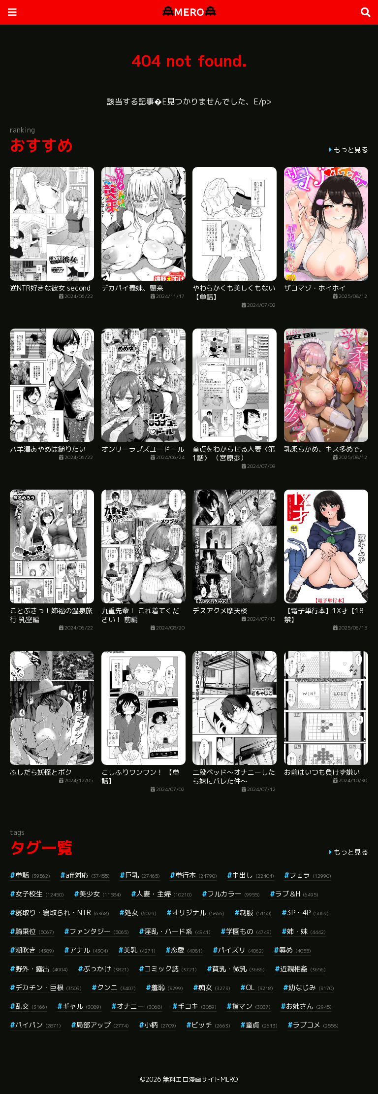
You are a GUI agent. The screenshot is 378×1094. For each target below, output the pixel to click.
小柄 (160, 1024)
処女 (141, 912)
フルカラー (233, 893)
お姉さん (309, 1006)
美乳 (140, 950)
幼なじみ (311, 987)
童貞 (262, 1024)
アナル (88, 950)
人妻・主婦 (164, 893)
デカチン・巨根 (48, 987)
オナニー (139, 1006)
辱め (295, 950)
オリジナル (198, 912)
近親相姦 (303, 968)
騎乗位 (34, 931)
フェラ (310, 875)
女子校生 (39, 893)
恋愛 (187, 950)
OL (259, 987)
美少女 (100, 893)
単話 (32, 875)
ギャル (82, 1006)
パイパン (38, 1024)
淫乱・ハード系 (177, 931)
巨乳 (142, 875)
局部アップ (102, 1024)
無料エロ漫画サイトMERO (200, 1079)
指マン (251, 1006)
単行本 (196, 875)
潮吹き (34, 950)
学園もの (249, 931)
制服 (256, 912)
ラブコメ (316, 1024)
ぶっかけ (106, 968)
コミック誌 (170, 968)
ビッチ (210, 1024)
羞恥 (167, 987)
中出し (253, 875)
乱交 (31, 1006)
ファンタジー (99, 931)
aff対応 (87, 875)
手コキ (197, 1006)
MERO (189, 12)
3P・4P (308, 912)
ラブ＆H (296, 893)
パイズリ (241, 950)
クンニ (116, 987)
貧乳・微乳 (238, 968)
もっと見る (351, 149)
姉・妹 (306, 931)
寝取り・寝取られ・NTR (62, 912)
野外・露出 (41, 968)
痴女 (214, 987)
